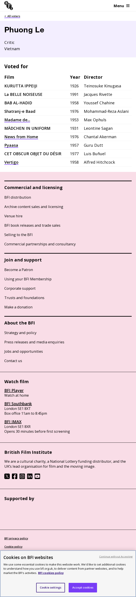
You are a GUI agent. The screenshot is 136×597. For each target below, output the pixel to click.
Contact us (13, 360)
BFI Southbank (18, 403)
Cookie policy (13, 547)
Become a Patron (18, 269)
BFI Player (14, 390)
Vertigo (11, 162)
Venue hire (13, 215)
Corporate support (20, 288)
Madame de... (17, 119)
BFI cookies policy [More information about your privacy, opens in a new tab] (51, 573)
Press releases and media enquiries (34, 341)
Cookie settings (50, 587)
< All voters (12, 16)
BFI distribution (17, 197)
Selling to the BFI (18, 234)
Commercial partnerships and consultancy (40, 243)
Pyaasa (11, 145)
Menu (122, 5)
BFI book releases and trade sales (32, 225)
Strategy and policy (20, 332)
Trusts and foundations (24, 297)
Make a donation (18, 306)
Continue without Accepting (116, 556)
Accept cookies (82, 587)
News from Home (21, 136)
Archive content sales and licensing (33, 206)
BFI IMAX (12, 421)
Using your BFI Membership (28, 278)
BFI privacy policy (16, 538)
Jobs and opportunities (23, 351)
